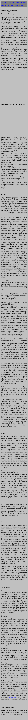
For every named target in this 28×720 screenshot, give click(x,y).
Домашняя (4, 2)
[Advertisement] (14, 88)
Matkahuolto (13, 697)
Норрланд (11, 5)
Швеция (3, 5)
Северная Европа (20, 2)
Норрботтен (19, 5)
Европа (11, 2)
